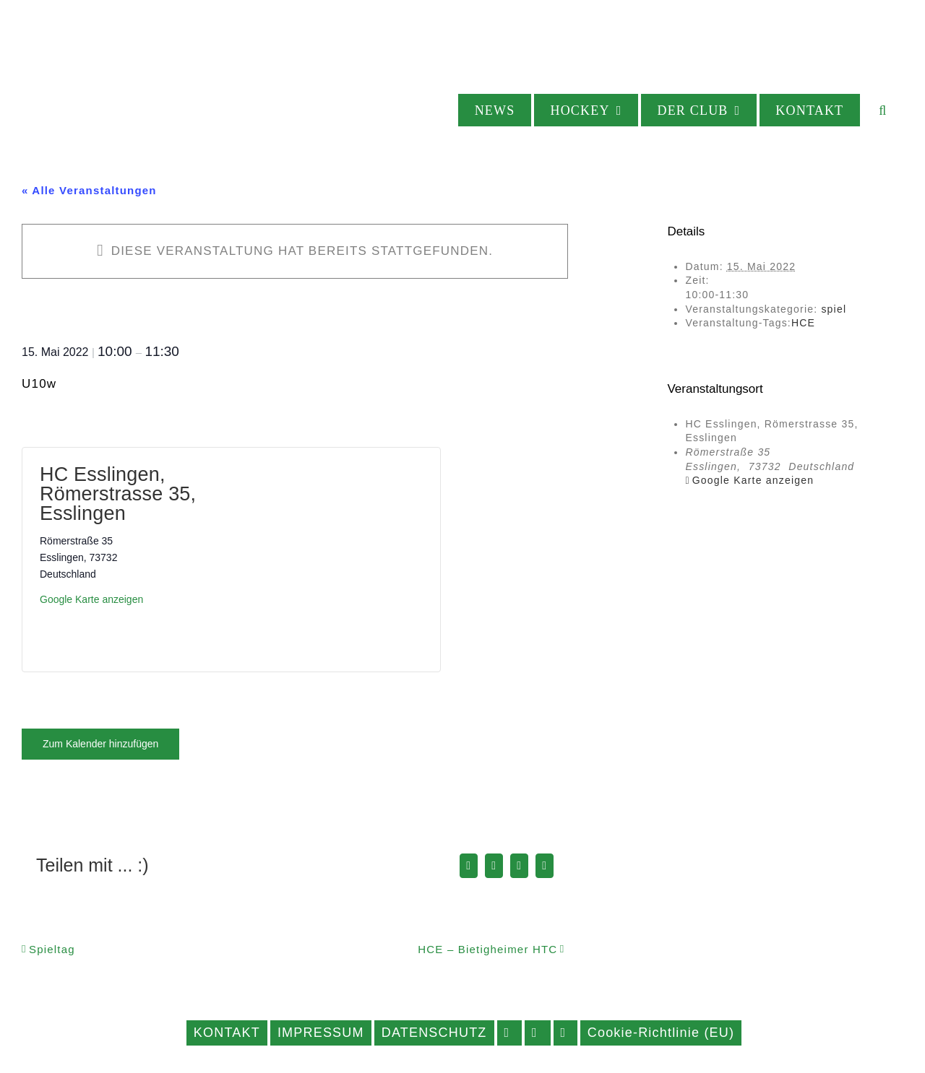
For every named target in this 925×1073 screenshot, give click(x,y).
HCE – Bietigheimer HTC (487, 949)
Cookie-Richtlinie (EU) (661, 1032)
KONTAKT (227, 1032)
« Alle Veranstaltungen (89, 190)
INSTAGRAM (538, 1033)
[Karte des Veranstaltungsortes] (327, 557)
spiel (833, 309)
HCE (803, 323)
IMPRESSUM (321, 1032)
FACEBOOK (509, 1033)
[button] (883, 110)
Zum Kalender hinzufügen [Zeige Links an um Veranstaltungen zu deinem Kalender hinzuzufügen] (100, 744)
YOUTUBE (565, 1033)
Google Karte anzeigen (91, 599)
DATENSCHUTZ (434, 1032)
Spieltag (52, 949)
